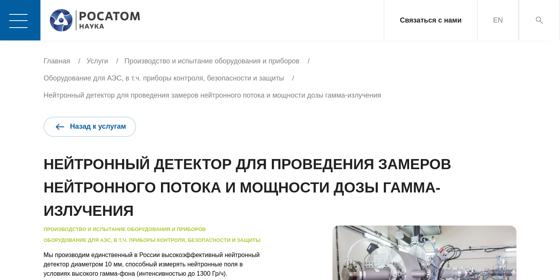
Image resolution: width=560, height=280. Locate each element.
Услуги (97, 61)
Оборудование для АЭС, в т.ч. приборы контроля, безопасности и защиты (164, 78)
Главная (57, 61)
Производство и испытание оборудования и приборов (211, 61)
